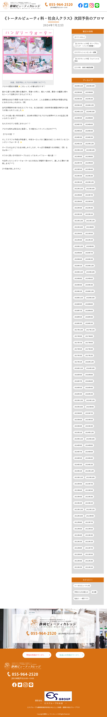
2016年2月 (89, 394)
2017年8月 (89, 336)
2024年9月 (78, 118)
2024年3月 (78, 137)
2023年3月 (78, 176)
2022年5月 (89, 201)
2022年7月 (89, 195)
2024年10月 (90, 111)
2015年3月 (89, 426)
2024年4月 (89, 131)
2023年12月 (89, 144)
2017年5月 (78, 349)
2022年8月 (78, 195)
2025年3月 (78, 99)
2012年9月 (90, 516)
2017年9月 (78, 336)
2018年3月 (78, 323)
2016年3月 (78, 394)
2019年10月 (90, 272)
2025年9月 (78, 92)
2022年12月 (89, 182)
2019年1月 (78, 291)
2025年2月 (89, 99)
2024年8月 (89, 118)
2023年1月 (78, 182)
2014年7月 (78, 452)
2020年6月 (78, 259)
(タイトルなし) (79, 37)
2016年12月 (89, 362)
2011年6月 (78, 554)
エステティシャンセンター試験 (85, 52)
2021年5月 (89, 233)
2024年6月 (89, 124)
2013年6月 (78, 490)
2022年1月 (89, 214)
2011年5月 (89, 554)
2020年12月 (78, 246)
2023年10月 (90, 150)
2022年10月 (90, 188)
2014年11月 (78, 439)
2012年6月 (78, 529)
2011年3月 (89, 561)
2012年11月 (90, 509)
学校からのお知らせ (81, 592)
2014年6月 (89, 452)
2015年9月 (90, 407)
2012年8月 (78, 522)
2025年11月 (78, 86)
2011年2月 (78, 567)
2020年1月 (78, 265)
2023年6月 (89, 163)
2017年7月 (78, 342)
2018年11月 (78, 298)
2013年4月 (78, 496)
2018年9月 (78, 304)
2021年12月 (78, 221)
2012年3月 (89, 535)
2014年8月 (89, 445)
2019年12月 (89, 265)
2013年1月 (89, 503)
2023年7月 (78, 163)
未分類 (94, 592)
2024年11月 (78, 111)
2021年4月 (78, 240)
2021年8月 (90, 227)
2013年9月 (78, 484)
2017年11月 (90, 330)
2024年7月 (78, 124)
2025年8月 (89, 92)
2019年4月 (78, 285)
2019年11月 (78, 272)
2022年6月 (78, 201)
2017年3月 (78, 355)
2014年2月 (89, 464)
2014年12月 (89, 432)
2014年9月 (78, 445)
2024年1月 (78, 144)
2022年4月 (78, 208)
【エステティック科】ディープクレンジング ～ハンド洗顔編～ (86, 44)
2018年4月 (89, 317)
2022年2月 (78, 214)
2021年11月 (90, 221)
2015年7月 (89, 413)
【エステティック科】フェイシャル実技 (86, 60)
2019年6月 (89, 278)
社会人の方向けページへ (69, 655)
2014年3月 (78, 464)
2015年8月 (78, 413)
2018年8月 (89, 304)
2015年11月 (90, 400)
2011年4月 (78, 561)
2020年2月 (89, 259)
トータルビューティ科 (82, 585)
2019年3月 (89, 285)
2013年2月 (78, 503)
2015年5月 (89, 419)
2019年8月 (78, 278)
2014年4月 (89, 458)
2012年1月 (89, 541)
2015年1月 (78, 432)
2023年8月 (89, 156)
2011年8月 (78, 548)
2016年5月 (78, 387)
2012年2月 (78, 541)
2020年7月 (89, 253)
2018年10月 (90, 298)
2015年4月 (78, 426)
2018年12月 (89, 291)
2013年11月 (78, 477)
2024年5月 (78, 131)
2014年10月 (90, 439)
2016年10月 (90, 368)
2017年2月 (89, 355)
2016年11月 (78, 368)
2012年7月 (89, 522)
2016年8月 (89, 375)
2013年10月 (90, 477)
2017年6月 (89, 342)
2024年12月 (89, 105)
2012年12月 (78, 509)
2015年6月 (78, 419)
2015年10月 (78, 407)
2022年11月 (78, 188)
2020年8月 (78, 253)
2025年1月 (78, 105)
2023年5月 (78, 169)
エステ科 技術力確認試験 (83, 67)
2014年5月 (78, 458)
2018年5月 (78, 317)
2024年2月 (89, 137)
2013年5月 (89, 490)
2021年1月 (89, 240)
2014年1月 (78, 471)
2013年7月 (89, 484)
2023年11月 (78, 150)
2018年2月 (89, 323)
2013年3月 (89, 496)
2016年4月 (89, 387)
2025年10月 (90, 86)
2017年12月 (78, 330)
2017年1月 (78, 362)
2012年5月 (89, 529)
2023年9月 (78, 156)
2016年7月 (78, 381)
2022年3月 (89, 208)
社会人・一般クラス (81, 598)
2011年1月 (89, 567)
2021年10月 (78, 227)
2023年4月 (89, 169)
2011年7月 (89, 548)
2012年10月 (78, 516)
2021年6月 (78, 233)
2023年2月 (89, 176)
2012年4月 (78, 535)
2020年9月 (90, 246)
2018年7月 (78, 310)
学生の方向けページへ (35, 655)
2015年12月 (78, 400)
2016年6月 (89, 381)
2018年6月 (89, 310)
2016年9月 (78, 375)
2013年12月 (89, 471)
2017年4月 (89, 349)
